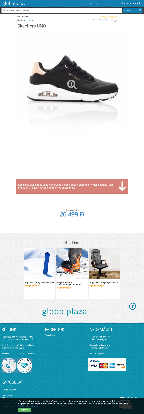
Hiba (26, 17)
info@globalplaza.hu (10, 389)
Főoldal (20, 17)
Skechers (28, 20)
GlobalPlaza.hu (51, 335)
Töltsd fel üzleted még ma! (15, 348)
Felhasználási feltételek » (98, 348)
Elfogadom (24, 410)
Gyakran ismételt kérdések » (100, 337)
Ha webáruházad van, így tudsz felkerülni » (19, 353)
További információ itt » (28, 406)
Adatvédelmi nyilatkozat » (99, 345)
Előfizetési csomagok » (97, 339)
